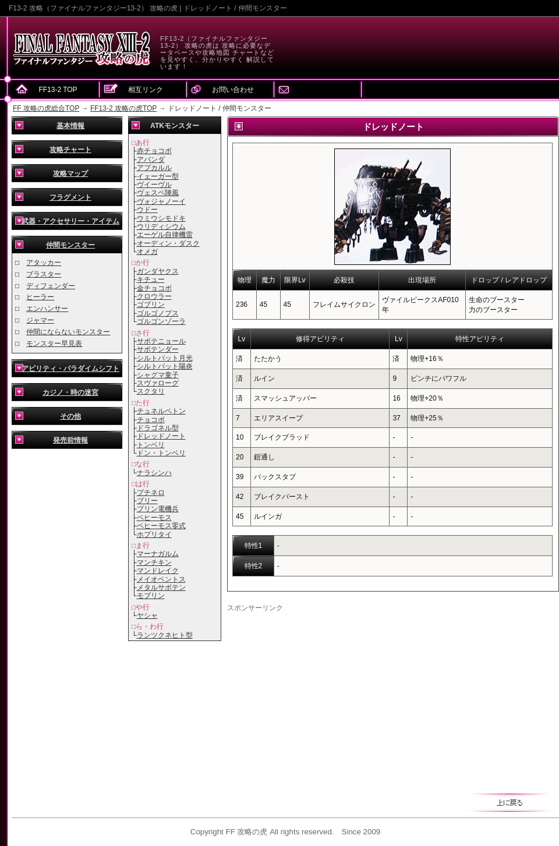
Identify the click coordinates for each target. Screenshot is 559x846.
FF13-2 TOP (57, 90)
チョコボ (151, 420)
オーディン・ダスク (168, 243)
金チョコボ (154, 288)
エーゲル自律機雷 (165, 235)
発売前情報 (70, 440)
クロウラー (154, 296)
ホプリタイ (154, 534)
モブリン (151, 596)
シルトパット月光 (165, 358)
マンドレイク (158, 571)
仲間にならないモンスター (68, 332)
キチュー (151, 279)
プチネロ (151, 493)
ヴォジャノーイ (161, 201)
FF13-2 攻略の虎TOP (123, 108)
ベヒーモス (154, 518)
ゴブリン (151, 304)
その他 (70, 416)
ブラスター (43, 274)
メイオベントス (161, 579)
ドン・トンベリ (161, 453)
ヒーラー (40, 297)
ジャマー (40, 320)
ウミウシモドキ (161, 218)
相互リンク (145, 90)
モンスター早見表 (54, 343)
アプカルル (154, 168)
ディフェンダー (50, 286)
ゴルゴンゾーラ (161, 321)
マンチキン (154, 562)
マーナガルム (158, 554)
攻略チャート (70, 150)
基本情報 (70, 126)
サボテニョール (161, 341)
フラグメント (70, 197)
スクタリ (151, 391)
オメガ (147, 251)
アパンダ (151, 159)
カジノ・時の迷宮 (70, 392)
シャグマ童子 (158, 375)
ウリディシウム (161, 226)
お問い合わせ (233, 90)
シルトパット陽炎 (165, 366)
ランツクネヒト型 (165, 635)
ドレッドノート (161, 436)
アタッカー (43, 263)
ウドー (147, 210)
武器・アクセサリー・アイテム (70, 221)
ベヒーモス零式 (161, 526)
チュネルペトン (161, 411)
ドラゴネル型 (158, 428)
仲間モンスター (70, 245)
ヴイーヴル (154, 184)
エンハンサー (47, 309)
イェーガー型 (158, 176)
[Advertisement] (325, 694)
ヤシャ (147, 615)
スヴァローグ (158, 383)
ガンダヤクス (158, 271)
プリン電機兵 (158, 509)
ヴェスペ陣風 (158, 193)
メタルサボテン (161, 587)
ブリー (147, 501)
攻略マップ (70, 173)
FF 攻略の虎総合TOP (46, 108)
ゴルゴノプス (158, 313)
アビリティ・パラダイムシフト (70, 368)
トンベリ (151, 445)
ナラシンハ (154, 473)
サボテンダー (158, 349)
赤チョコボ (154, 151)
